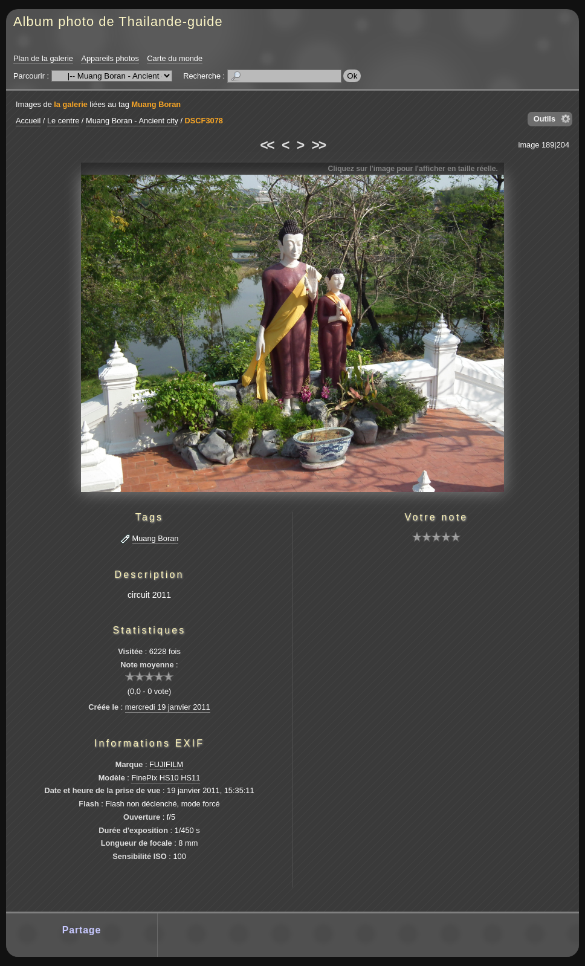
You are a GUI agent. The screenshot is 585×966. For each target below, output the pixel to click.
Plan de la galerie (43, 58)
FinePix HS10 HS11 (165, 777)
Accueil (28, 120)
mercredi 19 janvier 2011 (167, 707)
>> (318, 145)
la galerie (71, 104)
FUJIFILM (166, 764)
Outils (544, 118)
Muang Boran (156, 104)
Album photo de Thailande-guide (118, 21)
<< (266, 145)
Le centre (63, 120)
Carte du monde (174, 58)
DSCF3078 (204, 120)
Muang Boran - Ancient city (132, 120)
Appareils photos (109, 58)
